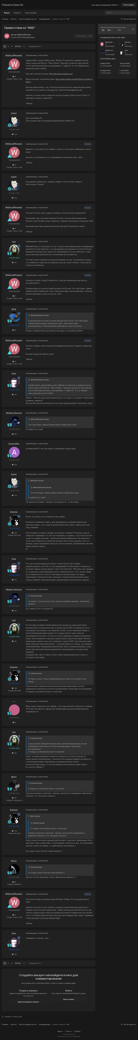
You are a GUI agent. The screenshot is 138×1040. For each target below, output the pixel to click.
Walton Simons (14, 413)
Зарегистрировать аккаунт (28, 1002)
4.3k (14, 134)
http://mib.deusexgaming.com (61, 74)
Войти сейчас (68, 999)
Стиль (68, 1031)
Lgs (14, 241)
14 (14, 76)
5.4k (14, 533)
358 (14, 465)
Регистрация (128, 5)
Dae (14, 373)
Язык (60, 1031)
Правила (17, 13)
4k (14, 330)
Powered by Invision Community (69, 1036)
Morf (13, 777)
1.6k (14, 262)
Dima (14, 861)
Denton (14, 512)
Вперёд (18, 46)
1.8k (14, 434)
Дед (13, 309)
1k (14, 722)
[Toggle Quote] (29, 315)
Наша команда (30, 13)
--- (13, 701)
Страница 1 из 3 (35, 46)
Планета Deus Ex (12, 4)
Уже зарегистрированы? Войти (105, 5)
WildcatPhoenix (24, 35)
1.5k (14, 394)
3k (14, 882)
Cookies (77, 1031)
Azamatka (13, 444)
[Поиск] (111, 13)
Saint (14, 113)
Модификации (29, 37)
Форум (6, 14)
